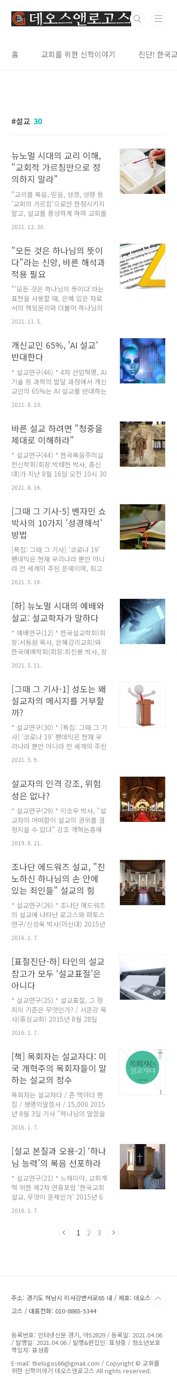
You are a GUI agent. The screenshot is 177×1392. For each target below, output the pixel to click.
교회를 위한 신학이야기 (78, 54)
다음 (113, 1232)
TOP (158, 1298)
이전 (64, 1232)
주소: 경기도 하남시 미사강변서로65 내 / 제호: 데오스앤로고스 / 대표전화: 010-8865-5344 (86, 1304)
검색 (137, 19)
